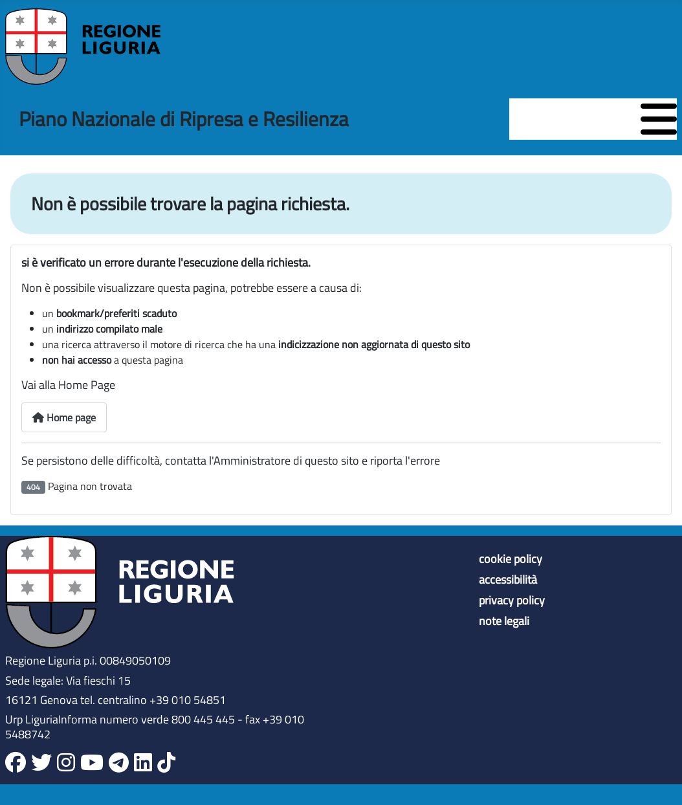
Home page (64, 417)
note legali (504, 621)
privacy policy (512, 600)
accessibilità (508, 580)
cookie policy (510, 559)
